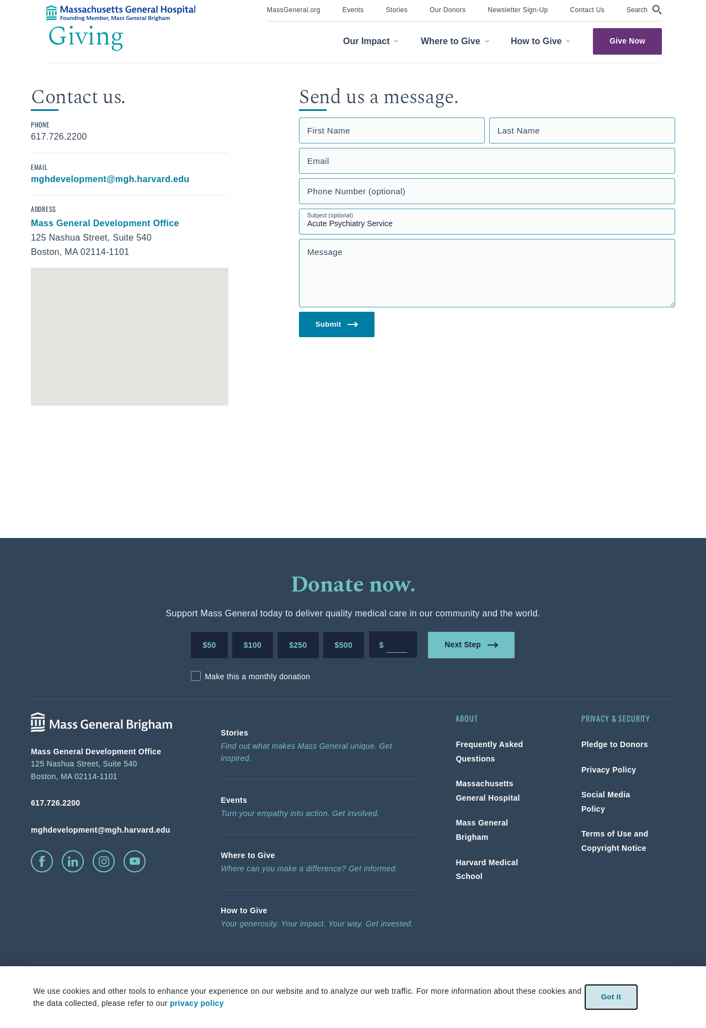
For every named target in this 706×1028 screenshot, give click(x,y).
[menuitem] (293, 10)
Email (318, 161)
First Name (328, 130)
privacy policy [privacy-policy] (196, 1003)
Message (325, 252)
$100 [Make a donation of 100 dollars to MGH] (252, 645)
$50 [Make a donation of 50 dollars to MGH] (209, 645)
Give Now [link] (627, 41)
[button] (644, 9)
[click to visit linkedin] (73, 861)
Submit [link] (337, 325)
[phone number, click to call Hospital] (108, 803)
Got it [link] (611, 997)
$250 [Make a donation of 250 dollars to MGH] (298, 645)
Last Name (519, 130)
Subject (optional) (330, 215)
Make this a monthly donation (257, 676)
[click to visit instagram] (104, 861)
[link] (293, 9)
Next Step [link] (472, 644)
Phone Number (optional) (356, 191)
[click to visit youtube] (135, 861)
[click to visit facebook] (42, 861)
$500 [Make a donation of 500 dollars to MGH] (343, 645)
